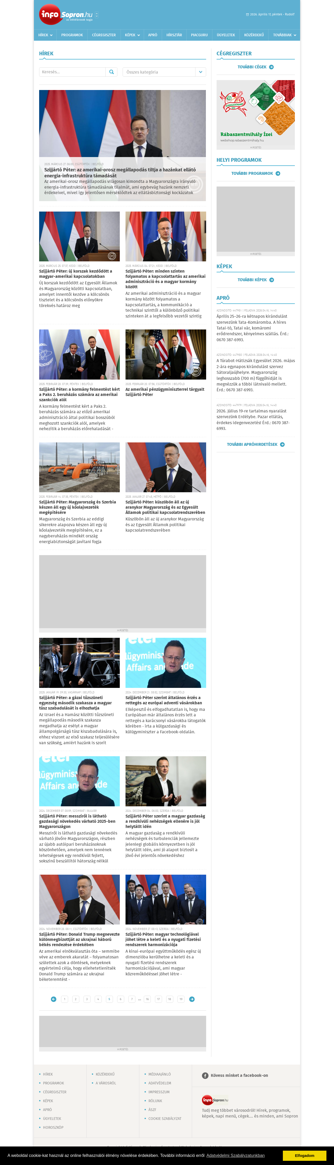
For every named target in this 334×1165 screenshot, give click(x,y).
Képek (130, 35)
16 (147, 999)
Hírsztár (174, 35)
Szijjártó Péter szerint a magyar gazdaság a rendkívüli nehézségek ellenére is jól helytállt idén (165, 821)
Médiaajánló (159, 1074)
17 (158, 999)
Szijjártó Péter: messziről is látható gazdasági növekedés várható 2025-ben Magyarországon (77, 821)
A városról (106, 1083)
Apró (152, 35)
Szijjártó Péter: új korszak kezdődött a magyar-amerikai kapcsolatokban (75, 274)
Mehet (111, 72)
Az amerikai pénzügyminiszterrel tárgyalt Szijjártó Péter (165, 392)
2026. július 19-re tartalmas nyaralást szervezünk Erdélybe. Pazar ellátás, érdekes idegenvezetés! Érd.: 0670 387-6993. (253, 420)
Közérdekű (254, 35)
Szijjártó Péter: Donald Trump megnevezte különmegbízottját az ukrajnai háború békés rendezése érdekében (79, 939)
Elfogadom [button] (304, 1156)
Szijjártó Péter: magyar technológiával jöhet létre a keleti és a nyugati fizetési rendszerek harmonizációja (163, 939)
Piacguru (199, 35)
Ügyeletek (226, 35)
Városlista (97, 14)
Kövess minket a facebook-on (239, 1075)
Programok (72, 35)
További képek (252, 280)
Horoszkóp (53, 1128)
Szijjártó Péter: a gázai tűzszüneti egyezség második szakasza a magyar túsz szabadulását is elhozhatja (75, 703)
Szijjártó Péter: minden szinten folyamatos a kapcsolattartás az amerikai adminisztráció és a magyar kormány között (166, 279)
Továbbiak (282, 35)
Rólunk (155, 1101)
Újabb (53, 999)
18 (169, 999)
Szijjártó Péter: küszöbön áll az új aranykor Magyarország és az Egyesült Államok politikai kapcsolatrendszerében (165, 507)
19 (181, 999)
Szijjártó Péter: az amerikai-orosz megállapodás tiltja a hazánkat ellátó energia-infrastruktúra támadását (120, 173)
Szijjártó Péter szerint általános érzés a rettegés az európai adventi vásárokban (164, 700)
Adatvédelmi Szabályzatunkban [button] (235, 1155)
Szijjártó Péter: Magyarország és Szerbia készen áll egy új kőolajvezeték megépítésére (77, 507)
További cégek (252, 67)
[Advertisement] (122, 591)
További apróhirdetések (252, 444)
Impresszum (159, 1092)
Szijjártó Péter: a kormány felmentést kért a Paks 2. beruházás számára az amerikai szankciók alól (79, 394)
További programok (252, 173)
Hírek (43, 35)
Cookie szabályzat (164, 1119)
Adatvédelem (159, 1083)
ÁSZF (152, 1110)
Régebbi (192, 999)
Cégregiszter (104, 35)
